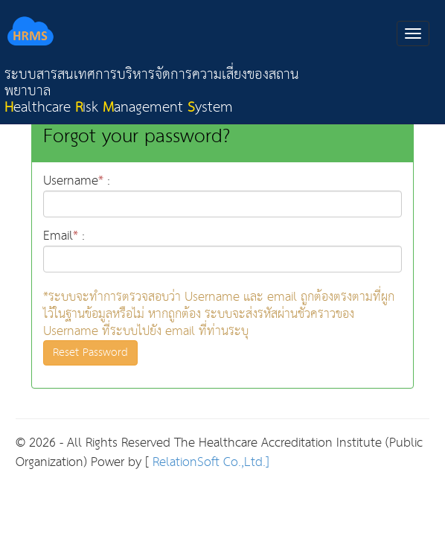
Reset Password (90, 352)
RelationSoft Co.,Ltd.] (209, 462)
